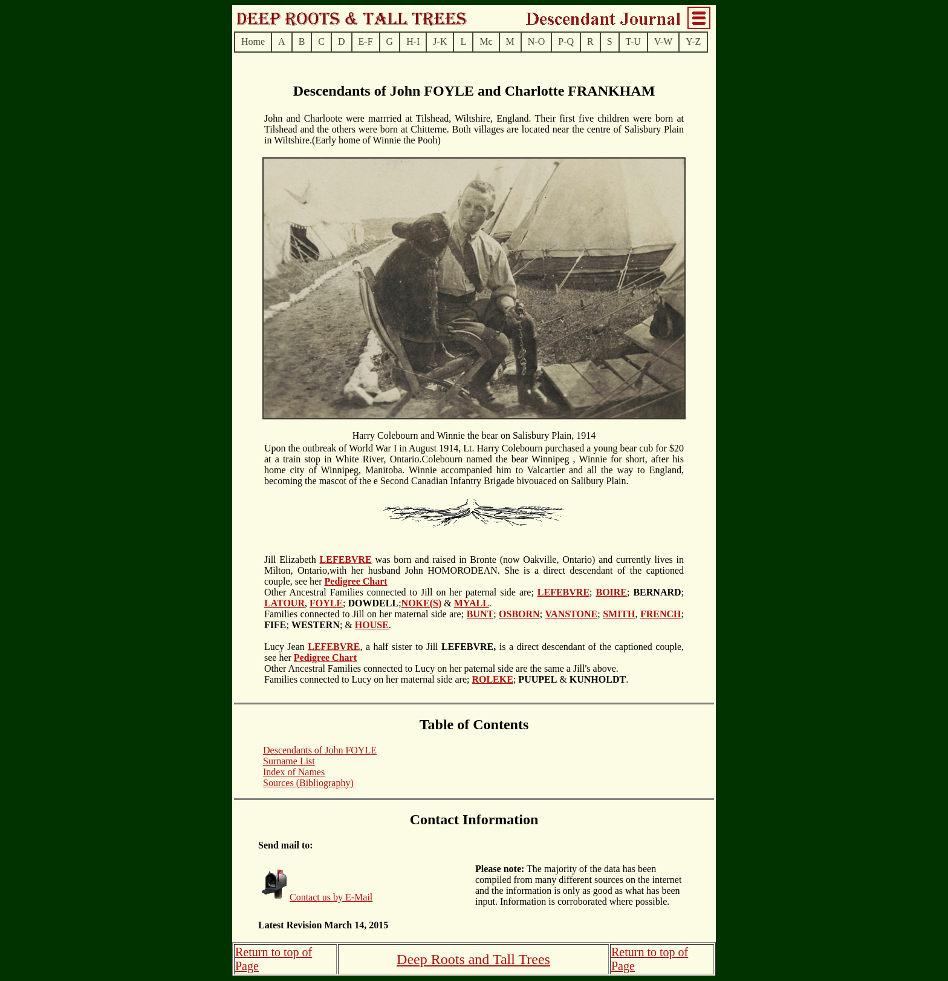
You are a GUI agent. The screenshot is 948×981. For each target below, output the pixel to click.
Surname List (289, 761)
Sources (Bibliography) (308, 783)
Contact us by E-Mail (331, 897)
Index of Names (294, 772)
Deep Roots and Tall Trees (473, 959)
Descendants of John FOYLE (320, 750)
